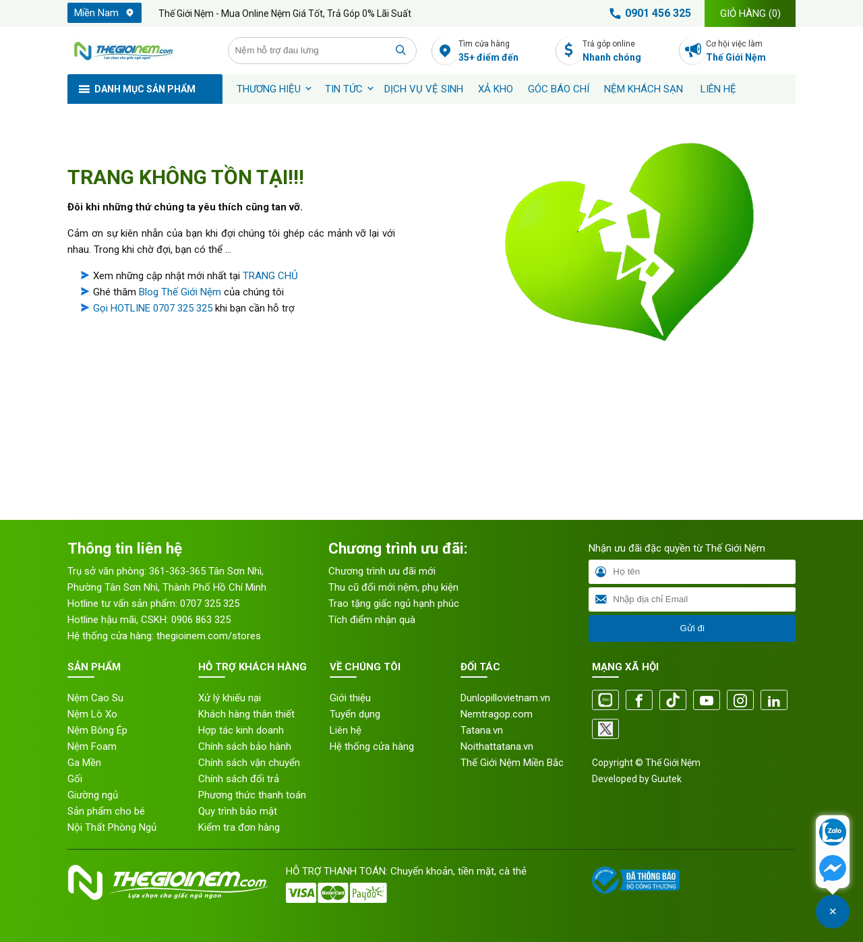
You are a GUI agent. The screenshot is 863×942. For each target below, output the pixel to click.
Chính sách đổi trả (238, 779)
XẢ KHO (495, 89)
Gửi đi (692, 628)
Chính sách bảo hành (244, 746)
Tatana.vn (481, 730)
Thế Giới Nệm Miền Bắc (512, 763)
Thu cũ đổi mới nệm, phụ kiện (393, 587)
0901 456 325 (648, 13)
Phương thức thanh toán (252, 795)
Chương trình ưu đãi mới (382, 571)
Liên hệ (718, 89)
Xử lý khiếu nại (229, 698)
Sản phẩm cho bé (106, 811)
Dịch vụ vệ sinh (423, 89)
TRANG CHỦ (270, 276)
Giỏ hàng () (750, 13)
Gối (74, 779)
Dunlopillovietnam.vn (505, 698)
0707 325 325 (209, 603)
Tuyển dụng (355, 714)
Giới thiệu (350, 698)
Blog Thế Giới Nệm (180, 292)
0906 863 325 (201, 620)
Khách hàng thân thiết (246, 714)
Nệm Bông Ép (97, 730)
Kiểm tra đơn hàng (239, 827)
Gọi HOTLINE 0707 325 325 (152, 308)
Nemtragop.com (496, 714)
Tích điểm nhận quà (371, 620)
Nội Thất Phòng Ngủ (111, 827)
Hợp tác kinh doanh (241, 730)
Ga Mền (84, 763)
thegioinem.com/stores (208, 636)
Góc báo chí (558, 89)
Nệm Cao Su (95, 698)
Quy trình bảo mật (237, 811)
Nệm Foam (92, 746)
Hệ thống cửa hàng (372, 746)
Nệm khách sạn (643, 89)
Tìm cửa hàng (503, 51)
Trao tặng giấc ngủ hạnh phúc (393, 603)
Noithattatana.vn (496, 746)
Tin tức (344, 89)
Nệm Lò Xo (92, 714)
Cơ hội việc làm (751, 51)
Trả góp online (627, 51)
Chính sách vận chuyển (249, 763)
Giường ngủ (92, 795)
